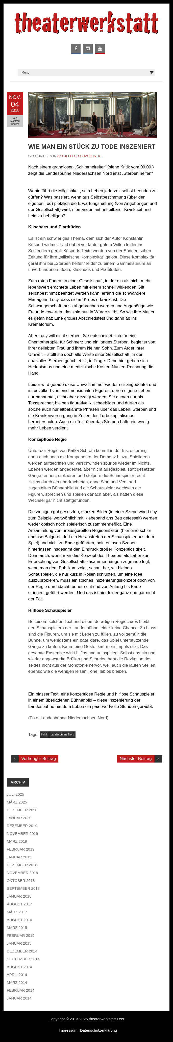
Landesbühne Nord (62, 734)
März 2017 (17, 912)
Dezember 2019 (22, 825)
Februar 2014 (20, 990)
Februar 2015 (20, 935)
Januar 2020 (19, 818)
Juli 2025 (15, 794)
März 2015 (17, 927)
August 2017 (19, 904)
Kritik (44, 734)
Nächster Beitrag (136, 758)
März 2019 (17, 841)
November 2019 (22, 833)
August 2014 (19, 967)
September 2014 (23, 959)
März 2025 (17, 802)
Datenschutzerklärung (98, 1030)
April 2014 (17, 974)
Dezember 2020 (22, 810)
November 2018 (22, 873)
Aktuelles (66, 156)
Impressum (68, 1030)
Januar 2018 (19, 896)
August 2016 (19, 920)
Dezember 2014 (22, 951)
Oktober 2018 (21, 880)
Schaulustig (89, 156)
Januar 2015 (19, 943)
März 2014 (17, 982)
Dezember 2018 (22, 865)
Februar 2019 (20, 849)
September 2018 (23, 888)
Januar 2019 (19, 857)
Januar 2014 (19, 998)
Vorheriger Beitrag (38, 758)
